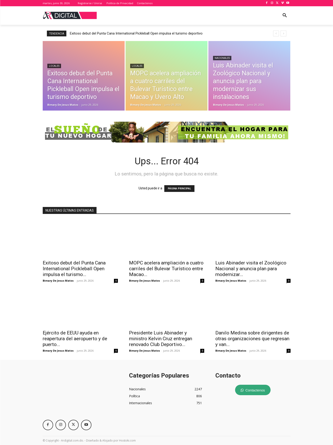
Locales (54, 66)
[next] (283, 33)
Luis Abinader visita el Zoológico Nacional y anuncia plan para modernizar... (250, 268)
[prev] (276, 33)
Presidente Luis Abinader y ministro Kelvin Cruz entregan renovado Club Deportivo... (160, 338)
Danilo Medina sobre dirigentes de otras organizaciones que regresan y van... (252, 338)
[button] (284, 15)
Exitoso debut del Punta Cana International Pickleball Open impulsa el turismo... (74, 268)
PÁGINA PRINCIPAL (179, 188)
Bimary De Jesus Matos (58, 280)
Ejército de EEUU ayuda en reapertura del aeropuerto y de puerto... (75, 338)
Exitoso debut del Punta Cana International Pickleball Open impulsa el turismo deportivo (136, 33)
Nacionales (222, 58)
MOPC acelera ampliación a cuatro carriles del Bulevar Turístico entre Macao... (166, 268)
